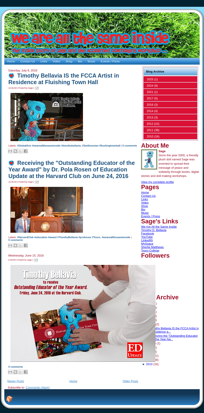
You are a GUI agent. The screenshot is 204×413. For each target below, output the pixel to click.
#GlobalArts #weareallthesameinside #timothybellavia (49, 145)
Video (144, 202)
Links (144, 199)
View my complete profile (157, 182)
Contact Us (148, 196)
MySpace (147, 243)
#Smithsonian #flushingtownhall (101, 145)
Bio (143, 209)
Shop (144, 206)
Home (73, 381)
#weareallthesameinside (116, 237)
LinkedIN (147, 240)
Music (145, 213)
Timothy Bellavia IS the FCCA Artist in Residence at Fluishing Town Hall (63, 78)
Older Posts (130, 381)
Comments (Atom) (38, 387)
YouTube (147, 237)
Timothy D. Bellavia (153, 230)
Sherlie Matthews (152, 247)
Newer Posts (15, 381)
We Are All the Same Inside (159, 226)
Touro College (150, 250)
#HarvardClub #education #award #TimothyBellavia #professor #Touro (58, 237)
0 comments (129, 145)
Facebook (147, 233)
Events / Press (150, 216)
